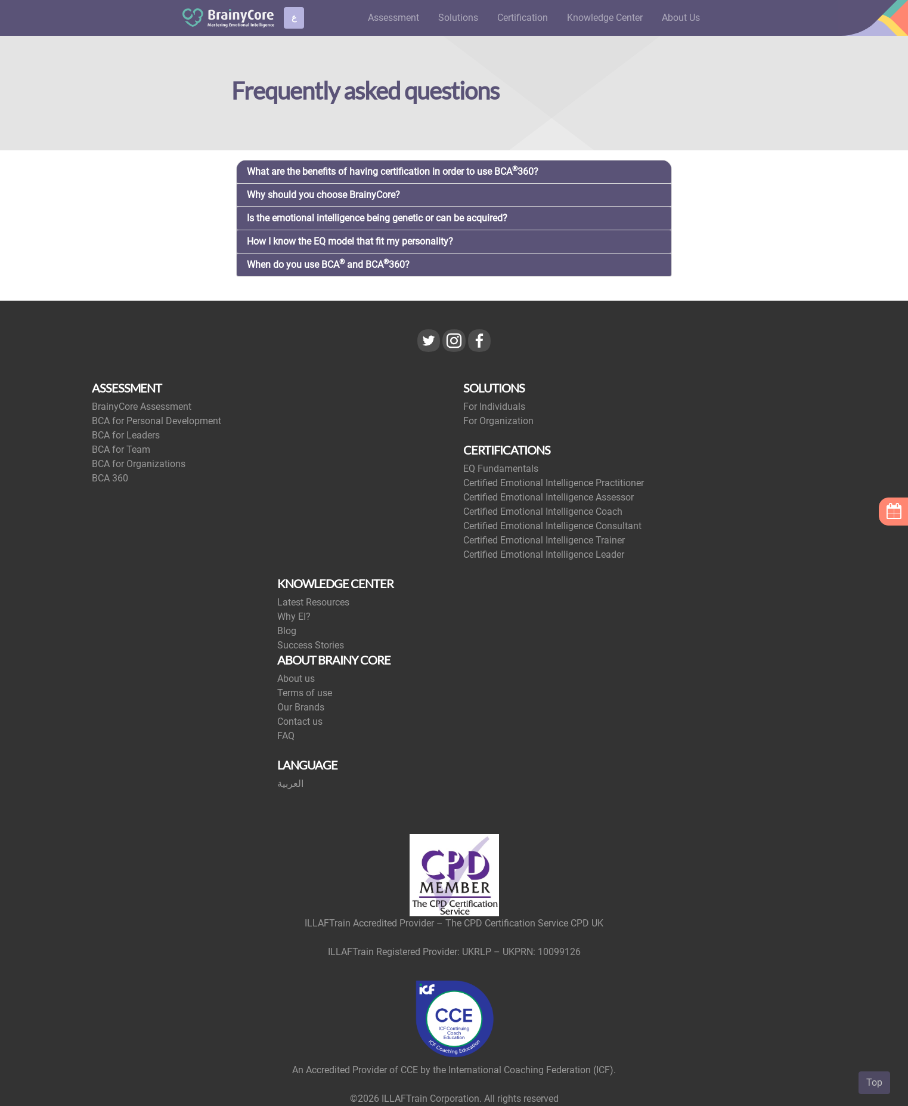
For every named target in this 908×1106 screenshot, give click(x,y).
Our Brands (300, 707)
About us (296, 678)
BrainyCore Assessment (141, 406)
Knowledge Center (605, 17)
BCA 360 (110, 478)
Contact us (300, 721)
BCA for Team (121, 449)
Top (874, 1082)
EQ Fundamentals (500, 468)
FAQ (286, 736)
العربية (290, 783)
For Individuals (494, 406)
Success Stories (310, 645)
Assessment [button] (393, 17)
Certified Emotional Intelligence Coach (542, 511)
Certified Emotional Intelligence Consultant (552, 526)
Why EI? (294, 616)
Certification (522, 17)
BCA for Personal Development (156, 421)
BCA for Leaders (126, 435)
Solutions (458, 17)
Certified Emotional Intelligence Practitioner (553, 483)
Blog (286, 631)
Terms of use (304, 693)
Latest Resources (313, 602)
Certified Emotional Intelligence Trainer (544, 540)
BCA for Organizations (138, 463)
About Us (681, 17)
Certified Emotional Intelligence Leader (543, 554)
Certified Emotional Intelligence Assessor (548, 497)
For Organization (498, 421)
